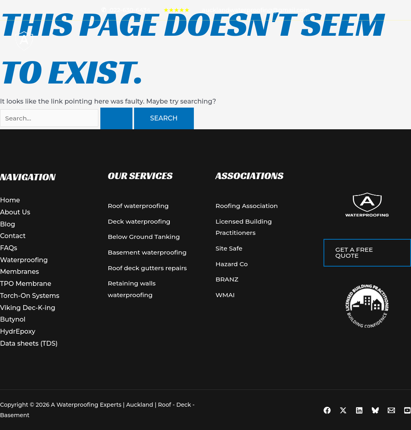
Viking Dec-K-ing (27, 308)
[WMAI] (226, 298)
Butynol (12, 319)
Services (174, 41)
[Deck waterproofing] (140, 222)
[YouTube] (407, 410)
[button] (186, 41)
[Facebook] (327, 410)
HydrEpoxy (17, 331)
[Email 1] (391, 410)
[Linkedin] (359, 410)
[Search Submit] (116, 118)
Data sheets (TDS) (29, 343)
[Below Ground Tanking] (145, 238)
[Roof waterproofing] (139, 206)
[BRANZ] (227, 282)
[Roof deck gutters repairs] (149, 270)
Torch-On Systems (29, 296)
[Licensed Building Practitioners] (259, 228)
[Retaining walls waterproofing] (152, 292)
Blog (269, 41)
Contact (242, 41)
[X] (343, 410)
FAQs (8, 248)
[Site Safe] (230, 250)
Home (143, 41)
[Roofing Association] (248, 206)
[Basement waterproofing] (149, 254)
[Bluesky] (375, 410)
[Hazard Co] (232, 266)
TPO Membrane (25, 283)
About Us (210, 41)
